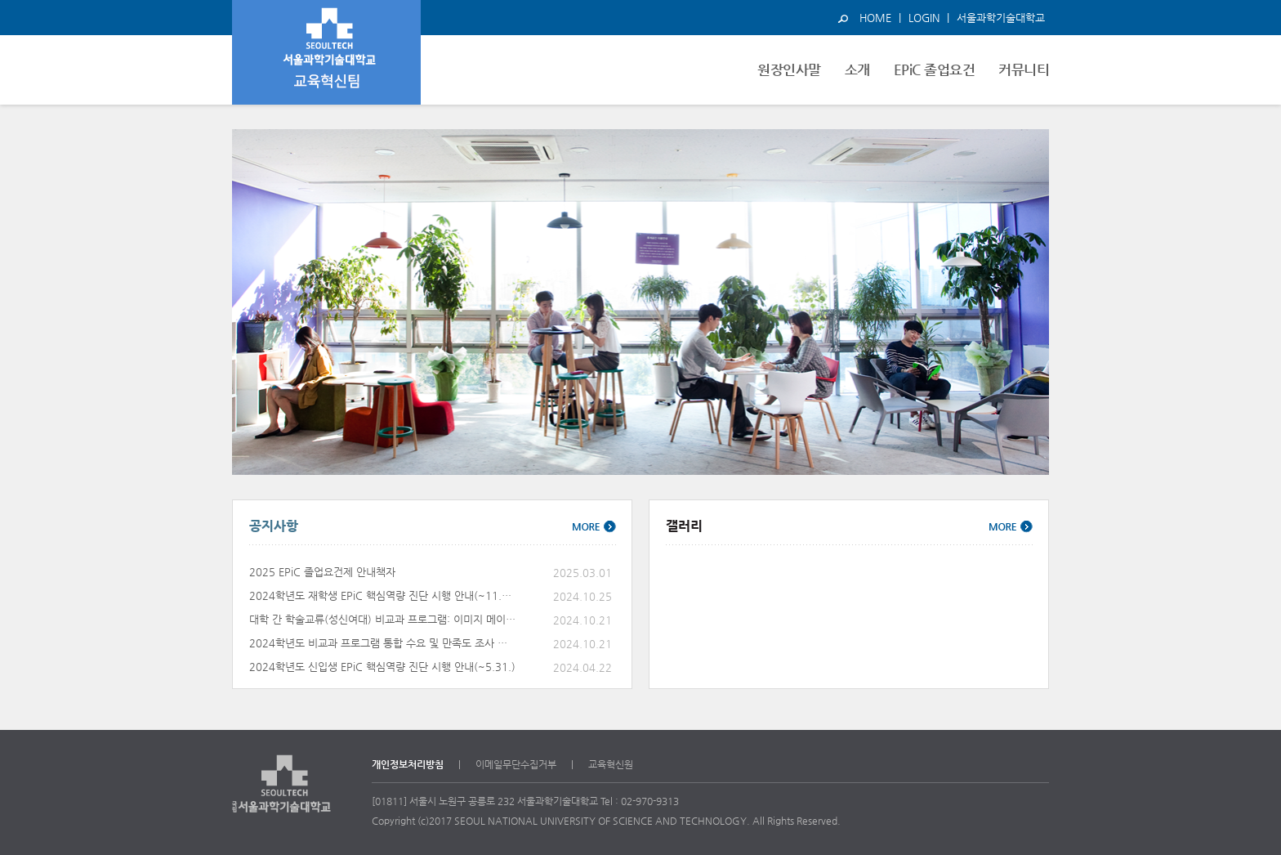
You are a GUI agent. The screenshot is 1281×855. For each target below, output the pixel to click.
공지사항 (273, 526)
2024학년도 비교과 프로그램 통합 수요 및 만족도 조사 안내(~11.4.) (383, 643)
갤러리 (684, 526)
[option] (640, 302)
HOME (875, 17)
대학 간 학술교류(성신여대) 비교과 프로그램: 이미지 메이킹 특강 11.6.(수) (383, 619)
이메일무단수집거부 (515, 764)
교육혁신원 (610, 764)
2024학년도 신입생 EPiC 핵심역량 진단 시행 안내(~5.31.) (382, 666)
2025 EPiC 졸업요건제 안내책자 (322, 572)
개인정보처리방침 (408, 764)
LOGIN (924, 17)
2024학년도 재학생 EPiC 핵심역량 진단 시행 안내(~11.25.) (383, 595)
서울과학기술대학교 (1001, 17)
